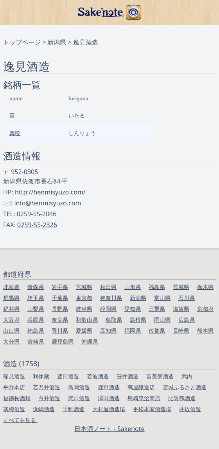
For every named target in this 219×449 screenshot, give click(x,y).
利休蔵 (41, 376)
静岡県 (108, 308)
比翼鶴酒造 (182, 398)
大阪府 (11, 319)
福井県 (11, 308)
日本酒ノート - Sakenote (109, 428)
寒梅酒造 (14, 409)
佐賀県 (157, 330)
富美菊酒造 (160, 376)
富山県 (162, 297)
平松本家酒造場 (152, 409)
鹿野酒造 (109, 387)
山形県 (132, 286)
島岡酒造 (79, 387)
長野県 (60, 308)
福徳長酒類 (17, 398)
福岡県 (132, 330)
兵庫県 (35, 319)
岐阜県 (84, 308)
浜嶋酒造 (44, 409)
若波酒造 (98, 376)
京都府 (205, 308)
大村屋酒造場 (108, 409)
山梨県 (35, 308)
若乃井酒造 (46, 387)
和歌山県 (87, 319)
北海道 (11, 286)
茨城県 (181, 286)
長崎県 (181, 330)
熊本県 (205, 330)
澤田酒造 (109, 398)
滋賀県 (181, 308)
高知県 (108, 330)
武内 (186, 376)
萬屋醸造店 (141, 387)
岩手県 (60, 286)
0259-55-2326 (37, 225)
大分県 (11, 341)
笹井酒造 (127, 376)
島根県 (138, 319)
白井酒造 (49, 398)
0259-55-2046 (37, 214)
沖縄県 (89, 341)
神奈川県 (111, 297)
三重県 (157, 308)
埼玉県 (35, 297)
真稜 (14, 133)
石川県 (186, 297)
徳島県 (35, 330)
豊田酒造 (68, 376)
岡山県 (162, 319)
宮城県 (84, 286)
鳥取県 (114, 319)
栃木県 (205, 286)
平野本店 (14, 387)
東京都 (84, 297)
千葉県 (60, 297)
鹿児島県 (63, 341)
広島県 (186, 319)
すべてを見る (20, 420)
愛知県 (132, 308)
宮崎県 (35, 341)
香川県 (60, 330)
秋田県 (108, 286)
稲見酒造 (14, 376)
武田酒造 (79, 398)
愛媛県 (84, 330)
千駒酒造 (73, 409)
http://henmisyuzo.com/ (50, 192)
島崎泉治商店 (143, 398)
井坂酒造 (190, 409)
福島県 (157, 286)
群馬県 (11, 297)
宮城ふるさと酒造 (184, 387)
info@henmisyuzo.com (47, 203)
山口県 (11, 330)
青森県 (35, 286)
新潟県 (56, 42)
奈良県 (60, 319)
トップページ (22, 42)
